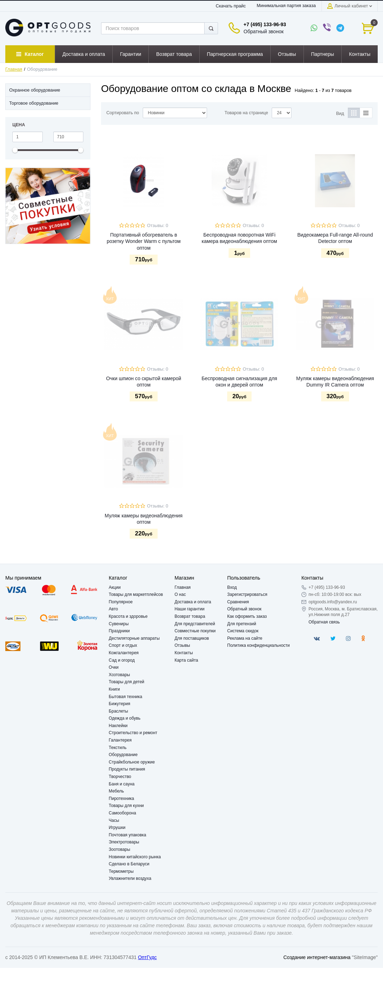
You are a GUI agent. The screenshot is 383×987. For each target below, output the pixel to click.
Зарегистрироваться (247, 594)
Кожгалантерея (124, 652)
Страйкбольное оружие (132, 762)
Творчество (120, 776)
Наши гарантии (190, 608)
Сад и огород (122, 660)
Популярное (121, 601)
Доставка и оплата (193, 601)
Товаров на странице (246, 112)
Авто (113, 608)
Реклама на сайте (245, 638)
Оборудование (123, 754)
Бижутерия (119, 703)
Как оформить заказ (247, 616)
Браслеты (118, 711)
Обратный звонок (263, 31)
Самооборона (122, 813)
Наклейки (118, 725)
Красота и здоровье (128, 616)
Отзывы (182, 645)
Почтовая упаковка (127, 834)
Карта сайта (186, 660)
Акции (115, 587)
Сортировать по (122, 112)
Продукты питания (127, 769)
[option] (48, 206)
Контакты (184, 652)
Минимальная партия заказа (286, 5)
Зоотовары (119, 849)
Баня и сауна (122, 784)
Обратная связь (324, 622)
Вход (232, 587)
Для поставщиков (192, 638)
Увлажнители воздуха (130, 878)
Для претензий (241, 623)
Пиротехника (121, 798)
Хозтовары (119, 674)
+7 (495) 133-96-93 (264, 24)
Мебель (116, 791)
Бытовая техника (125, 696)
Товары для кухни (126, 805)
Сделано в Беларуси (129, 863)
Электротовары (124, 842)
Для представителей (195, 623)
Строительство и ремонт (133, 732)
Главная (13, 69)
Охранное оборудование (34, 90)
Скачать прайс (231, 6)
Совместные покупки (195, 630)
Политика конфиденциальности (258, 645)
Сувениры (119, 623)
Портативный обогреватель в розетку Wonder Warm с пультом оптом (144, 241)
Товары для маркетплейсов (136, 594)
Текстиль (117, 747)
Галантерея (120, 740)
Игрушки (117, 827)
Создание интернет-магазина (316, 957)
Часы (114, 820)
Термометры (121, 871)
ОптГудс (147, 957)
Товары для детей (126, 681)
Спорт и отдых (123, 645)
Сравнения (238, 601)
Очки (114, 667)
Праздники (119, 630)
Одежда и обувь (125, 718)
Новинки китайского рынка (135, 856)
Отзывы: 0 (157, 225)
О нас (180, 594)
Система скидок (243, 630)
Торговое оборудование (33, 103)
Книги (114, 689)
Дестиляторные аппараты (134, 638)
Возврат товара (190, 616)
